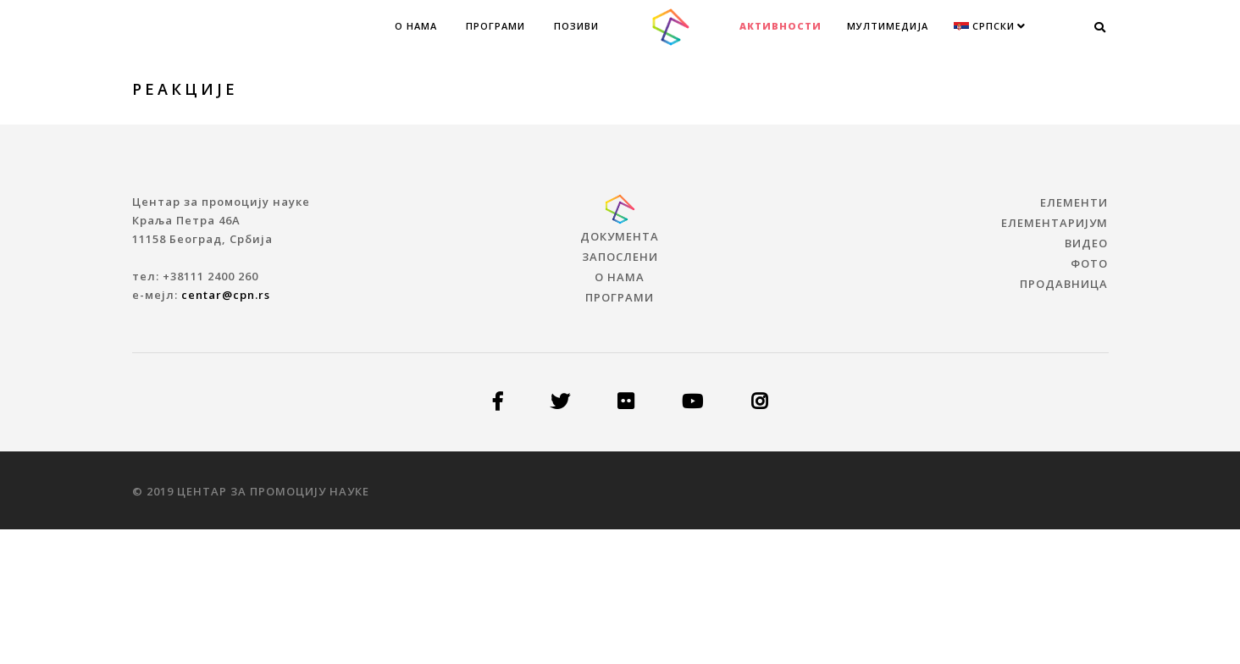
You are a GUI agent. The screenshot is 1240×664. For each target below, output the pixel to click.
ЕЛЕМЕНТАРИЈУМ (1054, 222)
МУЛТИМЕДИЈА (887, 25)
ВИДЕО (1086, 243)
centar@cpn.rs (225, 294)
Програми (495, 25)
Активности (780, 25)
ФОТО (1089, 263)
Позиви (576, 25)
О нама (416, 25)
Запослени (620, 256)
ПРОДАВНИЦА (1064, 283)
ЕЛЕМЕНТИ (1074, 202)
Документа (619, 236)
